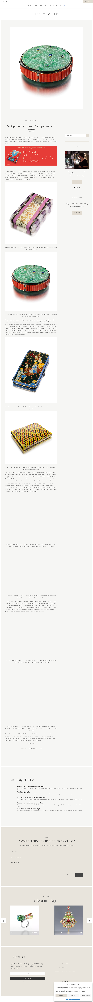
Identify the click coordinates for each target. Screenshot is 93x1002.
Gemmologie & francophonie (65, 971)
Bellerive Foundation (44, 324)
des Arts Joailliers (47, 139)
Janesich (29, 748)
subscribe (88, 1)
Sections (58, 5)
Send (79, 875)
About (29, 5)
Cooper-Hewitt (9, 477)
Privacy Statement (76, 999)
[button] (90, 984)
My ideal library (49, 5)
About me (65, 963)
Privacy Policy (69, 999)
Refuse (73, 995)
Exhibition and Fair (31, 120)
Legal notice (53, 997)
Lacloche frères (37, 748)
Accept (61, 995)
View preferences (85, 995)
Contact (65, 975)
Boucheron (24, 748)
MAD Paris (53, 477)
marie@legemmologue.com (66, 845)
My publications (38, 5)
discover (77, 182)
